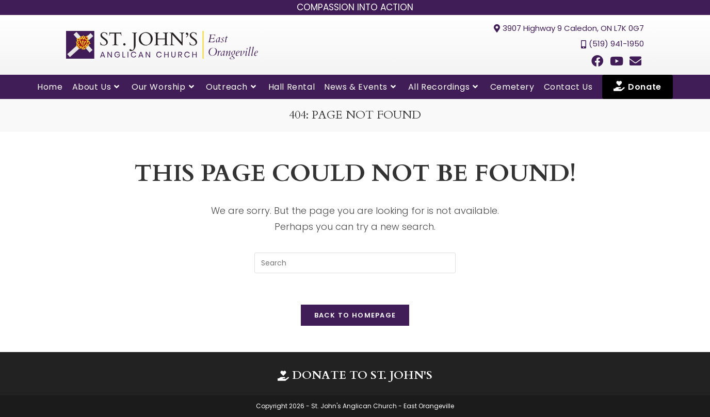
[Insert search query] (355, 263)
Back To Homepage (355, 315)
